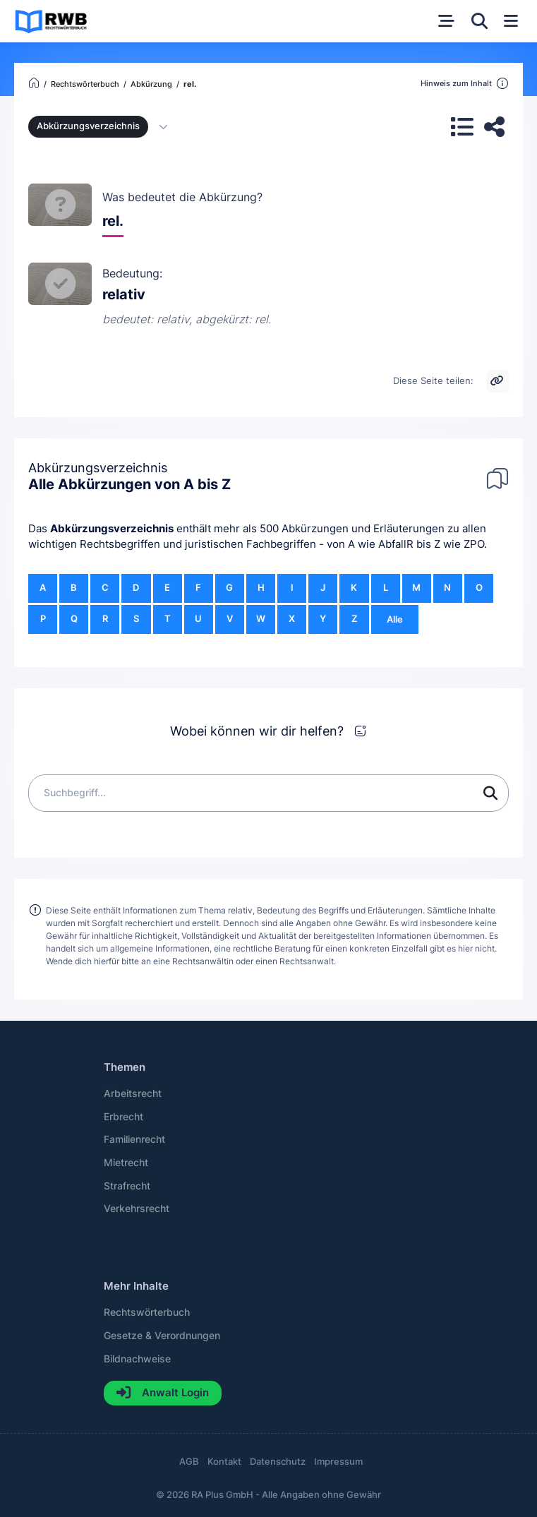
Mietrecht (126, 1162)
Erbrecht (123, 1116)
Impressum (338, 1461)
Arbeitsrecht (133, 1093)
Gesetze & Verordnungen (162, 1335)
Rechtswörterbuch (147, 1312)
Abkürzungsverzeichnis (112, 528)
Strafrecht (127, 1186)
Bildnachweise (137, 1359)
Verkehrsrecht (136, 1208)
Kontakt (224, 1461)
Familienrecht (134, 1139)
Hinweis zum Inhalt (465, 84)
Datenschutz (278, 1461)
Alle (395, 619)
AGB (189, 1461)
